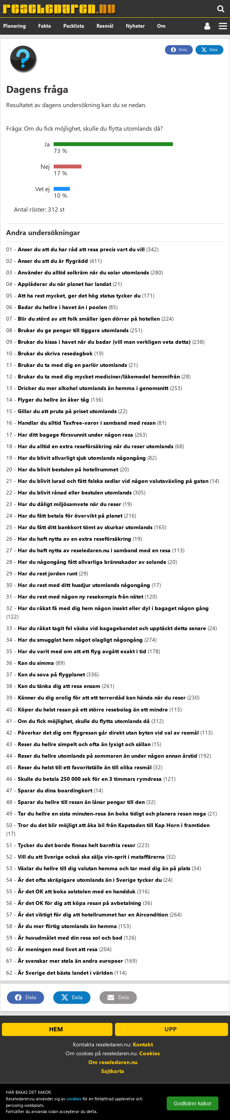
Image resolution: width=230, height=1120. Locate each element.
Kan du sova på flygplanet (51, 674)
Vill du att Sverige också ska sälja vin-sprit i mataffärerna (91, 856)
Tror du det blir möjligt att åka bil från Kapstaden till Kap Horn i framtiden (114, 825)
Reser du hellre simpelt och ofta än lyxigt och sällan (84, 744)
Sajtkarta (112, 1071)
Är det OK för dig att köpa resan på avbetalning (79, 902)
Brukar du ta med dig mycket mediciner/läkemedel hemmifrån (99, 376)
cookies (73, 1098)
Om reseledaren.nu (112, 1062)
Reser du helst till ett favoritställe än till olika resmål (85, 767)
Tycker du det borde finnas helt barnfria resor (76, 845)
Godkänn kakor (192, 1103)
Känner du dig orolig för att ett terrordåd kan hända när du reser (102, 697)
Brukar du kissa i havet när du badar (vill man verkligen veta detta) (104, 341)
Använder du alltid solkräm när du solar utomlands (83, 272)
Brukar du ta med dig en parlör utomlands (72, 364)
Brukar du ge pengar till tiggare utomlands (73, 330)
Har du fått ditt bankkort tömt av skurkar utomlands (85, 527)
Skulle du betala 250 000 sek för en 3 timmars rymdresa (90, 778)
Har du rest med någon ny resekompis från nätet (80, 596)
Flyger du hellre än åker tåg (53, 399)
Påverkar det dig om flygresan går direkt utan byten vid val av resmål (108, 732)
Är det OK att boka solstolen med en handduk (76, 891)
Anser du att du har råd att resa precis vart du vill (81, 249)
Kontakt (143, 1044)
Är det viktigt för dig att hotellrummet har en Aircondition (93, 914)
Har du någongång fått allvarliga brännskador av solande (92, 561)
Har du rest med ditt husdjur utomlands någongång (84, 585)
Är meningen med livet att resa (58, 949)
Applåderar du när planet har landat (64, 284)
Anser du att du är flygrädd (53, 260)
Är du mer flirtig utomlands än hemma (67, 926)
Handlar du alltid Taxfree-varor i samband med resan (87, 422)
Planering (14, 25)
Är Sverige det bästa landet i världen (65, 972)
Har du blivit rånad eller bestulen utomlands (75, 492)
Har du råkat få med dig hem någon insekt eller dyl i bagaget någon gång (113, 608)
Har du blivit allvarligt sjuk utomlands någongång (82, 457)
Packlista (73, 25)
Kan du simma (36, 662)
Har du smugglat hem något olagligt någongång (80, 639)
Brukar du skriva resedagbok (55, 353)
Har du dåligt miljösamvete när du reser (69, 504)
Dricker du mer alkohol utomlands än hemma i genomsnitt (93, 388)
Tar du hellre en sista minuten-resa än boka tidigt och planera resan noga (112, 813)
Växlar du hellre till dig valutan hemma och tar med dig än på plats (104, 868)
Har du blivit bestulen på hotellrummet (68, 469)
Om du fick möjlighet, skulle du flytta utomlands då (84, 721)
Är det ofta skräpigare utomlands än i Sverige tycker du (90, 879)
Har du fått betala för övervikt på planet (70, 515)
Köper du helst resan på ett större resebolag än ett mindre (93, 709)
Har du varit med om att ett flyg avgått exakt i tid (82, 651)
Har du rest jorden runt (47, 573)
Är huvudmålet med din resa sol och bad (70, 937)
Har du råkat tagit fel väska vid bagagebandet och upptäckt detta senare (112, 628)
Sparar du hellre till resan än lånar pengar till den (81, 802)
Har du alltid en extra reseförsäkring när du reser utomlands (95, 446)
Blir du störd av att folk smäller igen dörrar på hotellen (89, 318)
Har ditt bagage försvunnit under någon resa (75, 434)
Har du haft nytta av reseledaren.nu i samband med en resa (94, 550)
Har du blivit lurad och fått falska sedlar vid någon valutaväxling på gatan (113, 480)
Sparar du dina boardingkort (55, 790)
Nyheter (135, 25)
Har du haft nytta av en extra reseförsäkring (74, 538)
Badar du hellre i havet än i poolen (62, 307)
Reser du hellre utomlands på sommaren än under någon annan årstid (107, 755)
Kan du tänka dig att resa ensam (59, 685)
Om (161, 25)
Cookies (149, 1053)
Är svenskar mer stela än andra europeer (70, 960)
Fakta (44, 25)
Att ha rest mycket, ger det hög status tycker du (79, 295)
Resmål (104, 25)
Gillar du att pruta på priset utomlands (67, 411)
